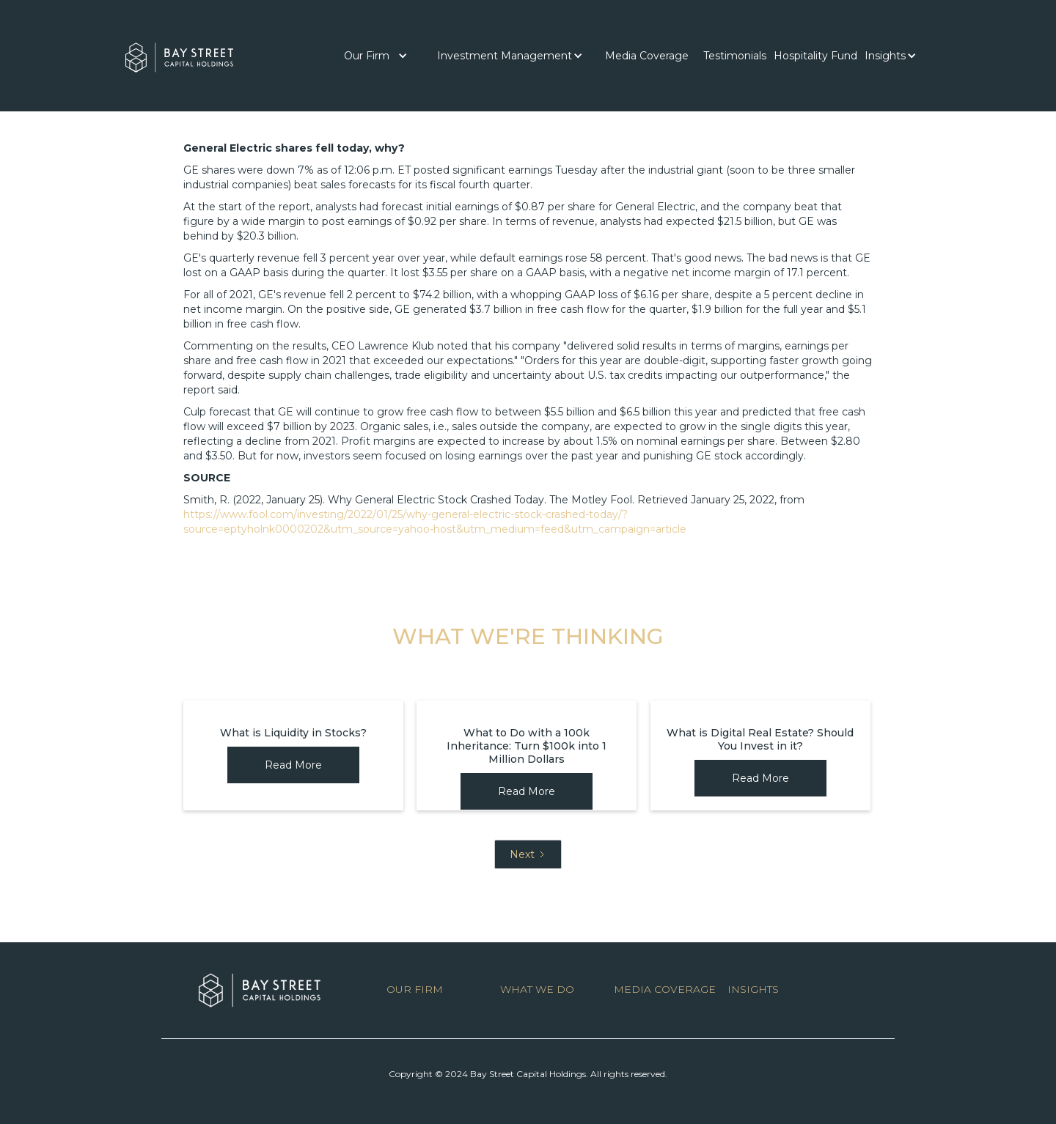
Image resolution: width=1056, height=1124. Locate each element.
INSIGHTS (753, 989)
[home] (179, 54)
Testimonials (734, 55)
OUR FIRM (414, 989)
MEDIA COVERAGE (665, 989)
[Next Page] (528, 854)
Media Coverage (647, 55)
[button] (376, 56)
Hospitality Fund (815, 55)
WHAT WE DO (537, 989)
